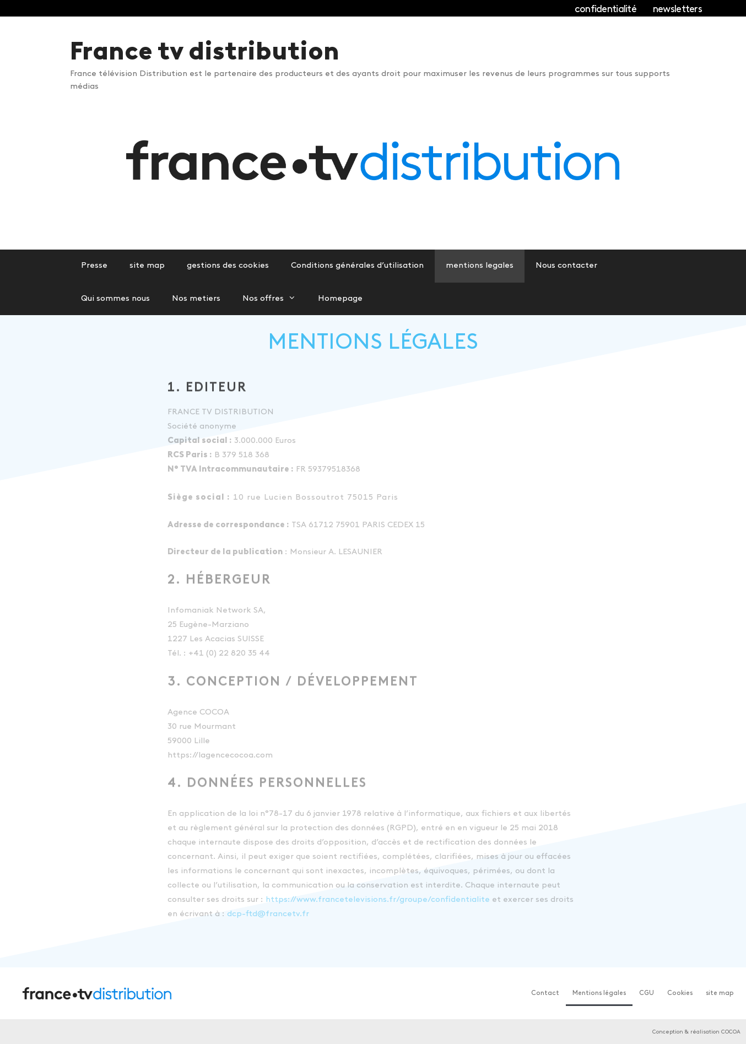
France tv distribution (204, 53)
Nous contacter (566, 266)
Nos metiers (196, 299)
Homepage (340, 299)
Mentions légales (599, 993)
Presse (94, 266)
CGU (646, 993)
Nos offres (274, 299)
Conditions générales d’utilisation (357, 266)
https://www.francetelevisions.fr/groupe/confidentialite (378, 900)
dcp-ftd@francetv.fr (268, 914)
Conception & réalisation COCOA (696, 1032)
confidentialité (605, 9)
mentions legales (479, 266)
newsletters (677, 9)
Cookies (680, 993)
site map (147, 266)
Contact (545, 993)
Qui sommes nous (115, 299)
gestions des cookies (228, 266)
